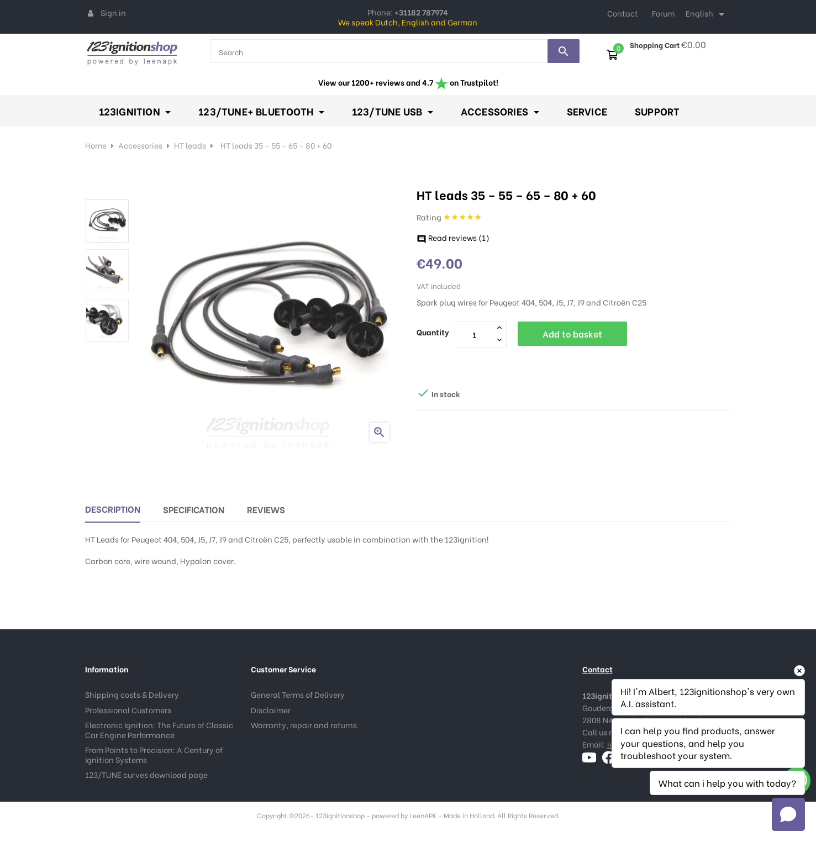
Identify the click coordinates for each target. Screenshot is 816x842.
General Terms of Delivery (298, 693)
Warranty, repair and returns (304, 723)
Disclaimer (271, 708)
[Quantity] (474, 333)
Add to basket (572, 332)
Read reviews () (453, 236)
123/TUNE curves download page (146, 773)
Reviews (266, 508)
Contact (622, 13)
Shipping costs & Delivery (132, 693)
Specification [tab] (193, 508)
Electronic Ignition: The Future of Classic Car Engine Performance (159, 728)
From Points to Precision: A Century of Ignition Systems (154, 753)
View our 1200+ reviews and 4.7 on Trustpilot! (408, 82)
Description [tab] (112, 507)
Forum (663, 13)
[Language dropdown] (707, 14)
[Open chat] (788, 814)
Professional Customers (128, 708)
